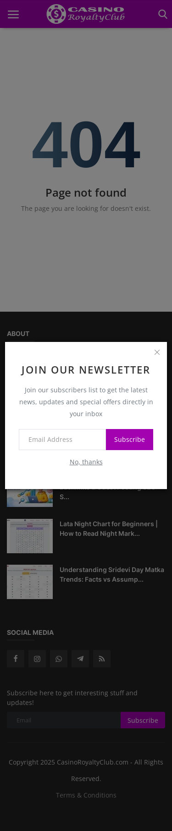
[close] (157, 352)
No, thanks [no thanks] (86, 461)
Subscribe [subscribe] (129, 439)
